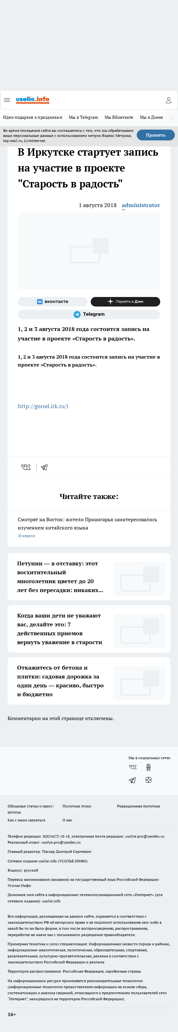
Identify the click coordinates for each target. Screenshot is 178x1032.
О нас (67, 820)
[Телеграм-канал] (89, 314)
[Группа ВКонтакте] (53, 302)
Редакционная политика (138, 806)
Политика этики (77, 806)
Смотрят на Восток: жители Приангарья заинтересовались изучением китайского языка (89, 528)
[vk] (26, 467)
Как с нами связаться (26, 820)
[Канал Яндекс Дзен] (126, 302)
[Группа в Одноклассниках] (148, 767)
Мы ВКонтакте (119, 117)
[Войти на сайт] (168, 100)
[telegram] (46, 467)
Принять (156, 135)
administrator (141, 205)
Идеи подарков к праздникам (33, 117)
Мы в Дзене (151, 117)
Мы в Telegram (83, 117)
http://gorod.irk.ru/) (43, 406)
